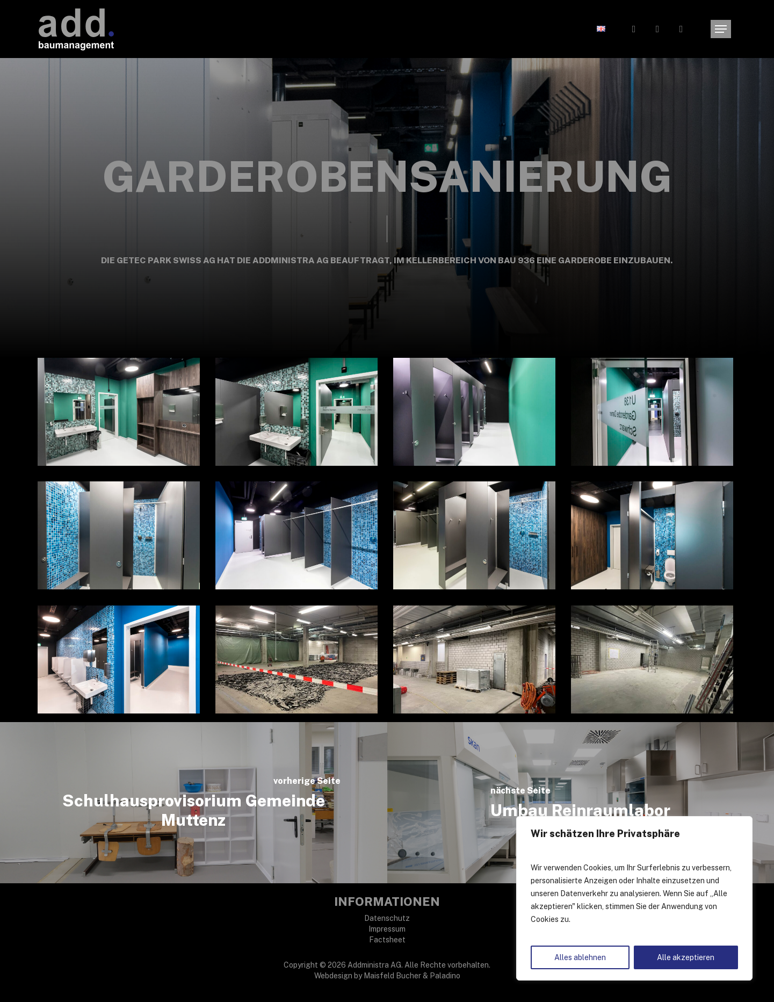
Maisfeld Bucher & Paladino (412, 975)
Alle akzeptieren (685, 957)
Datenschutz (387, 918)
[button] (720, 29)
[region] (634, 898)
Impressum (387, 929)
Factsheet (387, 939)
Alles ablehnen (580, 957)
